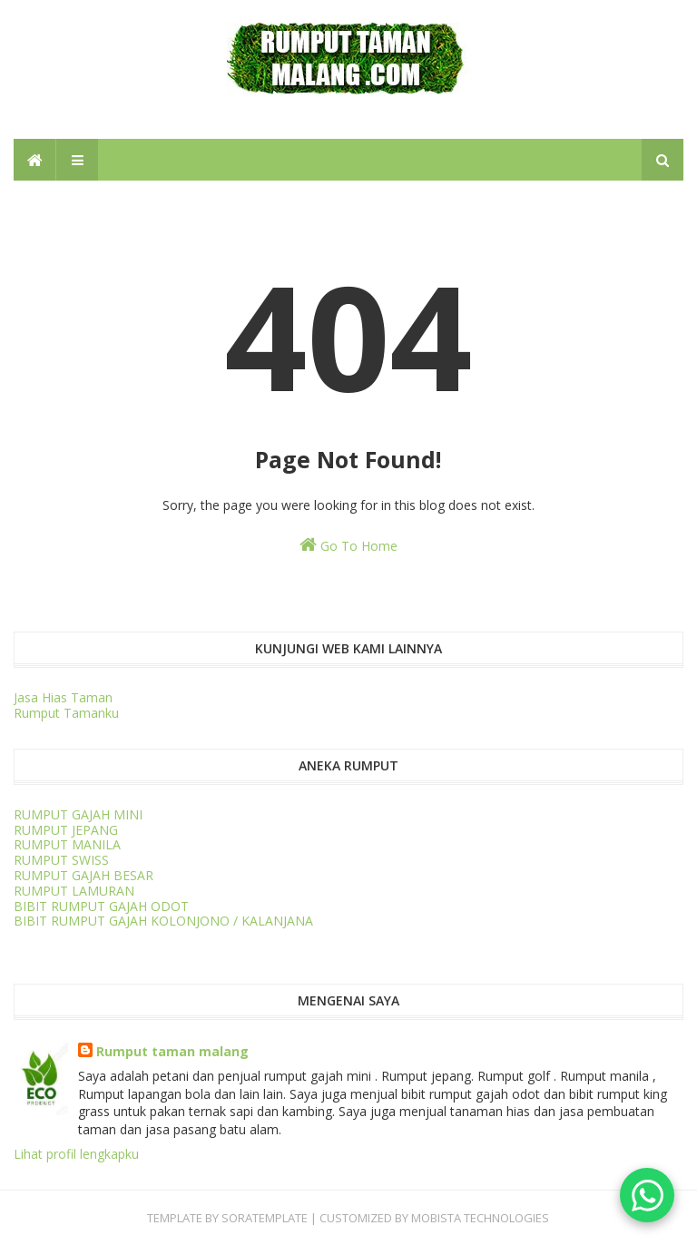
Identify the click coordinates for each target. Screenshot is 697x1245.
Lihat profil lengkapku (76, 1153)
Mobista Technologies (480, 1218)
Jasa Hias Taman (63, 697)
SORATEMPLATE (264, 1218)
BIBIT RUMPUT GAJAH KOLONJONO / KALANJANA (163, 920)
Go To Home (348, 544)
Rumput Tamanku (66, 712)
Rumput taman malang (172, 1051)
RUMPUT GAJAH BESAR (83, 875)
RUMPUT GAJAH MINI (78, 814)
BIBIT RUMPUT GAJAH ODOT (101, 906)
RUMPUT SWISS (61, 859)
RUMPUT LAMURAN (74, 890)
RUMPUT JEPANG (66, 829)
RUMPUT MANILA (67, 844)
